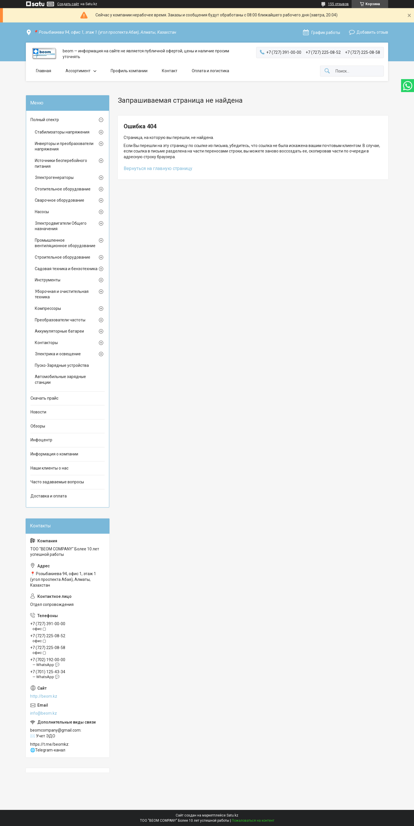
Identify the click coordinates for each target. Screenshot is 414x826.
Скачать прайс (44, 398)
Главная (43, 70)
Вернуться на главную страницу (158, 168)
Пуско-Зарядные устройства (62, 365)
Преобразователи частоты (60, 320)
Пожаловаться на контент (253, 821)
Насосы (42, 211)
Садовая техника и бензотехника (66, 268)
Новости (38, 412)
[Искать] (327, 71)
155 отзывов (338, 4)
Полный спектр (44, 119)
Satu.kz (232, 815)
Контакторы (46, 342)
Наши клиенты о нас (49, 468)
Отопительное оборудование (63, 189)
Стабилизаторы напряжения (62, 132)
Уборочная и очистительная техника (62, 294)
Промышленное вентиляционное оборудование (65, 243)
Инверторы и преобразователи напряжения (64, 146)
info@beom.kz (43, 713)
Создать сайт (68, 4)
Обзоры (37, 426)
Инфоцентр (41, 440)
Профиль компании (129, 70)
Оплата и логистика (210, 70)
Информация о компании (54, 454)
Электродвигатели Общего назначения (61, 226)
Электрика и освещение (58, 354)
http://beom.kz (43, 696)
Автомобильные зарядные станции (60, 379)
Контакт (169, 70)
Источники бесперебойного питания (61, 163)
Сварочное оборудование (59, 200)
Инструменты (47, 280)
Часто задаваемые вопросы (57, 482)
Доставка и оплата (48, 496)
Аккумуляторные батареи (59, 331)
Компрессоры (48, 308)
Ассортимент (78, 70)
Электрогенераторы (54, 177)
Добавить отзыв (372, 32)
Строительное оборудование (62, 257)
